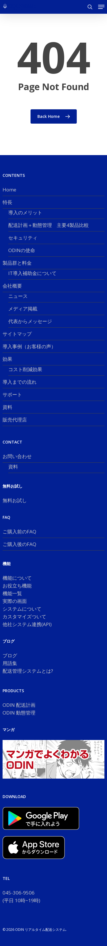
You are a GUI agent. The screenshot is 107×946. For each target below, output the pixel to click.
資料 (7, 407)
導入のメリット (25, 212)
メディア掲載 (22, 308)
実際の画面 (15, 601)
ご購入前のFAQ (19, 531)
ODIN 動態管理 (19, 712)
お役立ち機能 (17, 585)
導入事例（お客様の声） (29, 346)
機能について (17, 578)
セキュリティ (22, 237)
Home (9, 189)
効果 (7, 359)
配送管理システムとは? (28, 671)
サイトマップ (17, 333)
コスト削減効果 (25, 369)
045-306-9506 (19, 892)
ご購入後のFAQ (19, 544)
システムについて (22, 608)
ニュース (18, 296)
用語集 (10, 663)
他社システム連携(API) (27, 624)
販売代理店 (15, 419)
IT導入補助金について (32, 273)
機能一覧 (12, 593)
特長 (7, 202)
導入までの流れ (20, 382)
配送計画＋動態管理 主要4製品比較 (48, 225)
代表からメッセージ (30, 321)
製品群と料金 (17, 263)
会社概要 (12, 285)
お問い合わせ (17, 456)
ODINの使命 (21, 250)
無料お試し (15, 500)
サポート (12, 394)
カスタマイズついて (24, 616)
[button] (101, 7)
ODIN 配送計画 (19, 705)
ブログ (10, 655)
